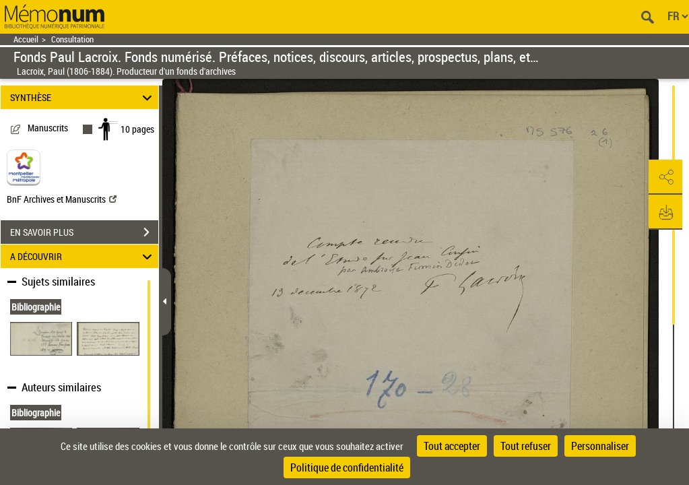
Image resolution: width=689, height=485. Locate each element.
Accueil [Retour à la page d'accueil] (25, 39)
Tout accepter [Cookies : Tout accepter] (452, 446)
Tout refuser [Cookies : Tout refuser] (525, 446)
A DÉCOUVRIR (83, 256)
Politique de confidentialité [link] (346, 467)
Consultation (72, 39)
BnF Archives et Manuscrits (62, 199)
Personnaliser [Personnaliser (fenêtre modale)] (600, 446)
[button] (665, 177)
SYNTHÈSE (83, 97)
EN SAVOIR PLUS (84, 232)
